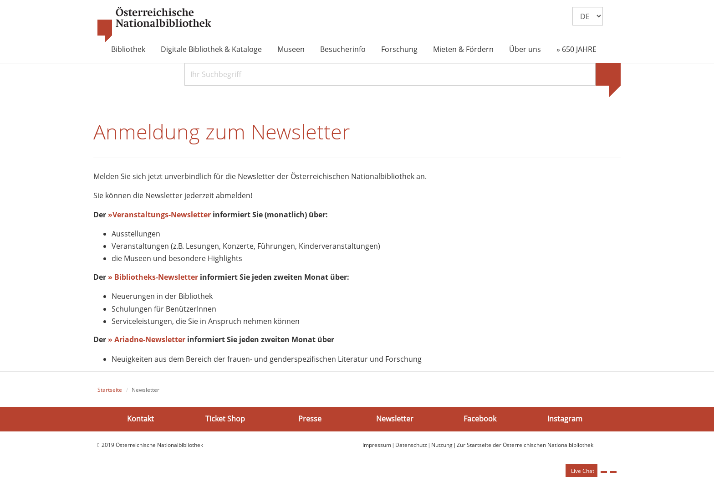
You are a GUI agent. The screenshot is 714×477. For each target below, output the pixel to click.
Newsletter (394, 419)
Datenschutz (411, 445)
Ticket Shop (225, 419)
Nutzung (442, 445)
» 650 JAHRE (576, 49)
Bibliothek (128, 49)
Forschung (399, 49)
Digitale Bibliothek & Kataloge (211, 49)
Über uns (525, 49)
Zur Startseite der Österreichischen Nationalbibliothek (525, 445)
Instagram (564, 419)
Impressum (376, 445)
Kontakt (140, 419)
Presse (309, 419)
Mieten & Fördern (463, 49)
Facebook (480, 419)
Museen (291, 49)
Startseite (109, 390)
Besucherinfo (343, 49)
